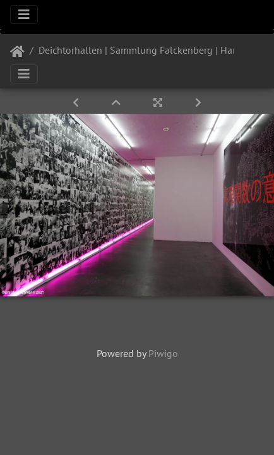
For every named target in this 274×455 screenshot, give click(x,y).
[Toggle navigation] (24, 14)
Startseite (17, 51)
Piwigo (163, 353)
